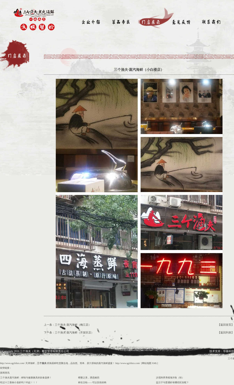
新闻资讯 (5, 372)
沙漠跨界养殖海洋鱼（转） (170, 377)
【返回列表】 (226, 332)
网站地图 (146, 363)
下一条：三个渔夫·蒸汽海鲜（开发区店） (69, 332)
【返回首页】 (226, 324)
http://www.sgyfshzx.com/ (12, 363)
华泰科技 (228, 351)
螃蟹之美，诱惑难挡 (88, 377)
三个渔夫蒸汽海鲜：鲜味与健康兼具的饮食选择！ (26, 377)
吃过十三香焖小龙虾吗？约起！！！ (19, 382)
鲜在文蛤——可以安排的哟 (92, 382)
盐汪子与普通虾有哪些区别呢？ (172, 382)
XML (154, 363)
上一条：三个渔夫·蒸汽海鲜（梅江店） (67, 324)
